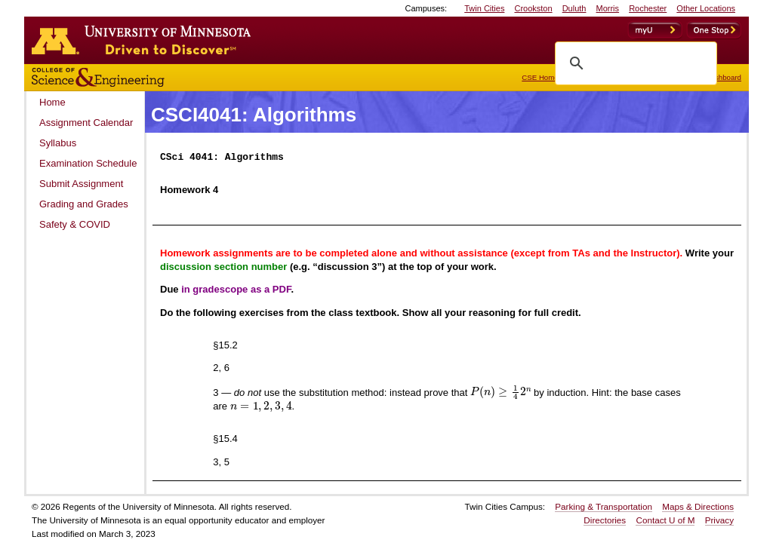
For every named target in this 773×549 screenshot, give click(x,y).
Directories (605, 520)
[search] (634, 63)
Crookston (533, 8)
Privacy (719, 520)
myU (654, 29)
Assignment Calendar (86, 122)
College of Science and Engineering (145, 77)
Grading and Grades (83, 204)
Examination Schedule (88, 163)
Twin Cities (484, 8)
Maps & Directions (698, 506)
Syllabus (57, 143)
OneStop (713, 29)
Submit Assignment (81, 183)
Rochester (648, 8)
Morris (608, 8)
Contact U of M (665, 520)
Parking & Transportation (603, 506)
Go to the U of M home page (145, 40)
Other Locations (705, 8)
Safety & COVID (74, 224)
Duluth (574, 8)
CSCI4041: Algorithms (253, 114)
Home (52, 102)
